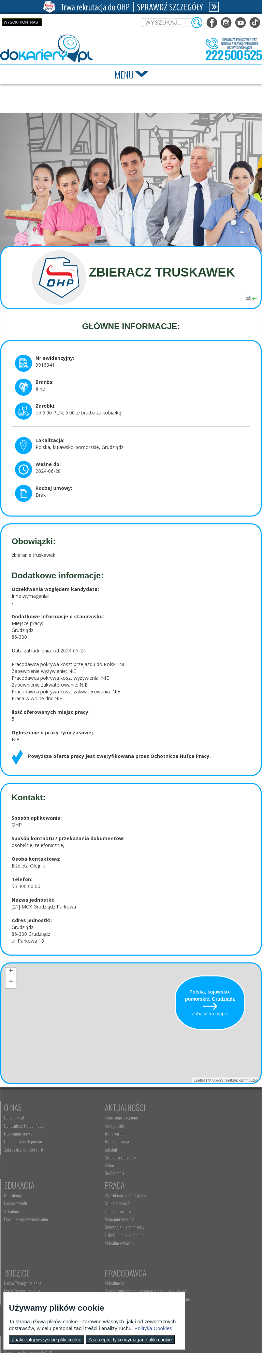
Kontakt (102, 1274)
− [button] (11, 982)
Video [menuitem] (92, 1165)
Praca (14, 1195)
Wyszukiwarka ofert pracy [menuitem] (24, 1205)
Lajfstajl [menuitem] (94, 1149)
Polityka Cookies (153, 1328)
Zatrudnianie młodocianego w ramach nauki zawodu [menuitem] (207, 1216)
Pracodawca (193, 1195)
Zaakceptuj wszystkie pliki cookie (47, 1339)
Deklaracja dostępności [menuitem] (23, 1141)
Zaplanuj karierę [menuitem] (17, 1221)
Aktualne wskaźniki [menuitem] (19, 1253)
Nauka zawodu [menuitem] (183, 1125)
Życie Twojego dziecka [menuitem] (106, 1221)
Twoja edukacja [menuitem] (100, 1141)
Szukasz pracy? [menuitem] (16, 1213)
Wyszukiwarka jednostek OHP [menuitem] (112, 1284)
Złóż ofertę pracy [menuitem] (185, 1246)
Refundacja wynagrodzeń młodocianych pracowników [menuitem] (203, 1228)
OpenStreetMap (225, 1080)
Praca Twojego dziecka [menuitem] (106, 1213)
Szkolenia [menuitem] (180, 1133)
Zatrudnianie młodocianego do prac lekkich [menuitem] (207, 1239)
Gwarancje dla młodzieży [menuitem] (24, 1237)
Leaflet (199, 1080)
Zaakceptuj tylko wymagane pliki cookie (130, 1339)
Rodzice (101, 1195)
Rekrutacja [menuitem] (181, 1117)
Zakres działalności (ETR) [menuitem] (24, 1149)
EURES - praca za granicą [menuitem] (24, 1245)
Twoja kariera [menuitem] (98, 1133)
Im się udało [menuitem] (97, 1125)
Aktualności (108, 1107)
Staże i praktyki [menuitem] (184, 1254)
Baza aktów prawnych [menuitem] (189, 1262)
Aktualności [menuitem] (181, 1205)
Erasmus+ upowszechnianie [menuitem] (194, 1141)
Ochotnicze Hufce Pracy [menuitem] (23, 1125)
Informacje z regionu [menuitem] (104, 1117)
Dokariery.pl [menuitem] (14, 1117)
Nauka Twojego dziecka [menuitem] (106, 1205)
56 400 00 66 (26, 886)
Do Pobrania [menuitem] (97, 1173)
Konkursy (188, 1274)
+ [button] (11, 972)
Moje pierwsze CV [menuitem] (18, 1229)
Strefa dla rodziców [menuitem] (103, 1157)
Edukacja (187, 1107)
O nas (13, 1107)
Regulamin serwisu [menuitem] (19, 1133)
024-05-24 (74, 650)
